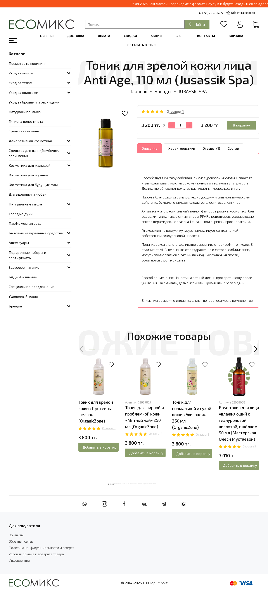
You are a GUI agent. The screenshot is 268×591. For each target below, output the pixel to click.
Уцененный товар (23, 296)
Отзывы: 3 (109, 428)
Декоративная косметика (30, 141)
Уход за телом (20, 83)
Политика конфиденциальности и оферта (41, 547)
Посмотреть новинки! (27, 63)
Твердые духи (21, 214)
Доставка (75, 36)
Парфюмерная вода (25, 223)
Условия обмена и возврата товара (36, 554)
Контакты (206, 36)
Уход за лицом (21, 73)
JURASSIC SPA (192, 91)
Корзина (236, 36)
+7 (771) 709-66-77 (211, 13)
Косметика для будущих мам (33, 184)
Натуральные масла (25, 204)
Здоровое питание (24, 267)
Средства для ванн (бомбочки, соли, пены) (34, 153)
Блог (179, 36)
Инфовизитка (19, 560)
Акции (156, 36)
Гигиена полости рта (26, 121)
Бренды (162, 91)
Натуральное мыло (25, 112)
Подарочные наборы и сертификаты (27, 255)
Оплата (104, 36)
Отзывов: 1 (175, 111)
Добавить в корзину (100, 447)
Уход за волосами (23, 92)
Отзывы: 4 (156, 434)
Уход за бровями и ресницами (34, 102)
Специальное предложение (32, 286)
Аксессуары (19, 242)
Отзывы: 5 (249, 446)
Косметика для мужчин (28, 175)
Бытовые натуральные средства (36, 233)
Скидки (130, 36)
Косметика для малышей (29, 165)
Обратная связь (21, 541)
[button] (81, 349)
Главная (47, 36)
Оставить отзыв (141, 45)
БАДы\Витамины (23, 277)
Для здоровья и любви (28, 194)
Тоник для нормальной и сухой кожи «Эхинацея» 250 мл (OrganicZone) (191, 415)
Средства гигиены (24, 131)
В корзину (241, 125)
